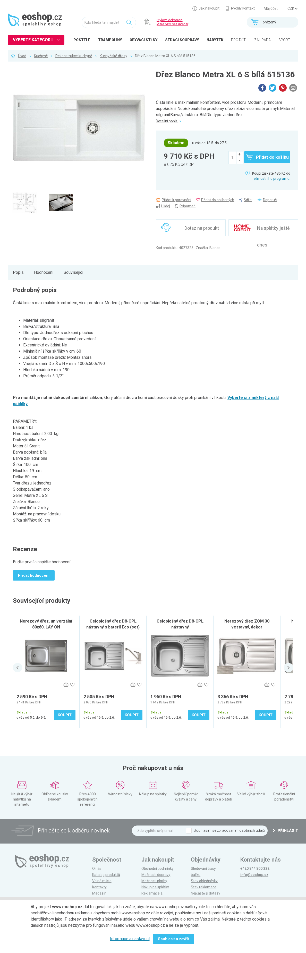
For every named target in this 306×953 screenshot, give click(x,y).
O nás (96, 868)
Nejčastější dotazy (205, 893)
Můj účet (271, 8)
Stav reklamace (203, 887)
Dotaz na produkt (201, 228)
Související (73, 272)
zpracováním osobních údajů (241, 830)
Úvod (22, 56)
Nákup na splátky (155, 887)
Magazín (99, 893)
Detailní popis (168, 121)
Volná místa (102, 881)
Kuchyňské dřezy (113, 56)
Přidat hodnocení (33, 575)
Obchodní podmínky (157, 868)
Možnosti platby (154, 881)
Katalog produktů (106, 875)
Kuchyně (41, 56)
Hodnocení (43, 272)
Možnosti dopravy (155, 875)
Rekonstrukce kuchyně (73, 56)
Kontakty (99, 887)
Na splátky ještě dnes (273, 230)
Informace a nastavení (130, 938)
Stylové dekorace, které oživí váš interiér (172, 22)
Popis (18, 272)
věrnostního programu (271, 178)
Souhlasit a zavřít (173, 939)
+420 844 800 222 (254, 868)
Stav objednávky (204, 881)
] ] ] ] (292, 9)
